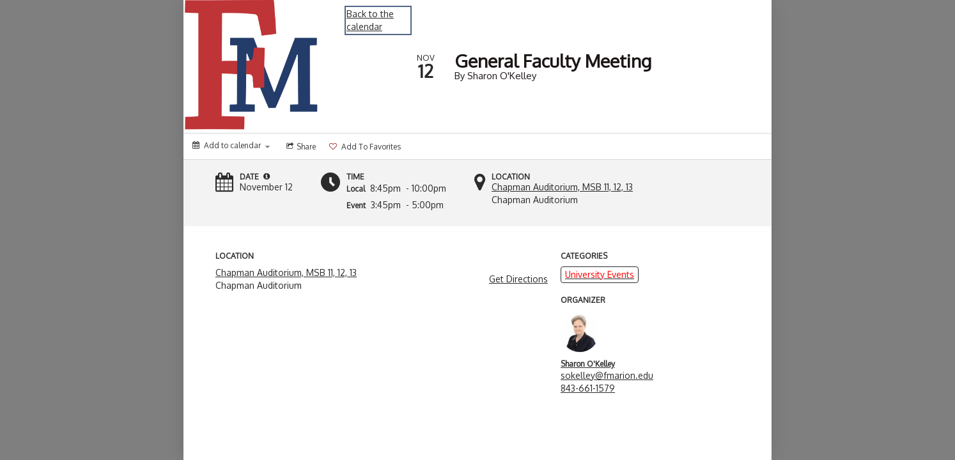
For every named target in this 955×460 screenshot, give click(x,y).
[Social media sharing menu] (300, 146)
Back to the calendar (370, 20)
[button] (266, 176)
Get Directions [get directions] (518, 278)
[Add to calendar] (231, 145)
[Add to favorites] (364, 146)
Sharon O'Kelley (588, 364)
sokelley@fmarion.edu (607, 375)
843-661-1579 (588, 388)
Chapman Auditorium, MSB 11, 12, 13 (562, 186)
